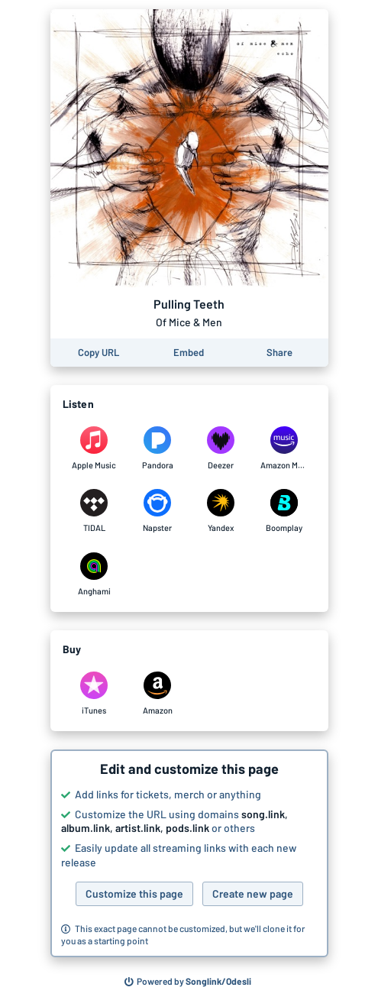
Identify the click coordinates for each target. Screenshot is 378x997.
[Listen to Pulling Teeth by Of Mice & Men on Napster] (157, 511)
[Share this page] (279, 353)
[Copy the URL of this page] (98, 353)
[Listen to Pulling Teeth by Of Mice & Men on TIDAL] (94, 511)
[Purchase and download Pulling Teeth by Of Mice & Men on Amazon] (157, 693)
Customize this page (134, 893)
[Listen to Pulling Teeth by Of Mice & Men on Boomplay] (284, 511)
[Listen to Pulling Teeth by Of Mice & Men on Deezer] (221, 448)
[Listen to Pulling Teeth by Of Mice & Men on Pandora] (157, 448)
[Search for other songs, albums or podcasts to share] (187, 982)
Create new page (252, 893)
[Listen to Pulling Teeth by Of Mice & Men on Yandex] (221, 511)
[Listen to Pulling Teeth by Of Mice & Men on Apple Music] (94, 448)
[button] (189, 853)
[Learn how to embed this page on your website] (188, 353)
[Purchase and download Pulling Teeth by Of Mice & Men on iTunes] (94, 693)
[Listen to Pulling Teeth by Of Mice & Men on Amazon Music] (284, 448)
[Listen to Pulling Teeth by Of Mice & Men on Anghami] (94, 574)
